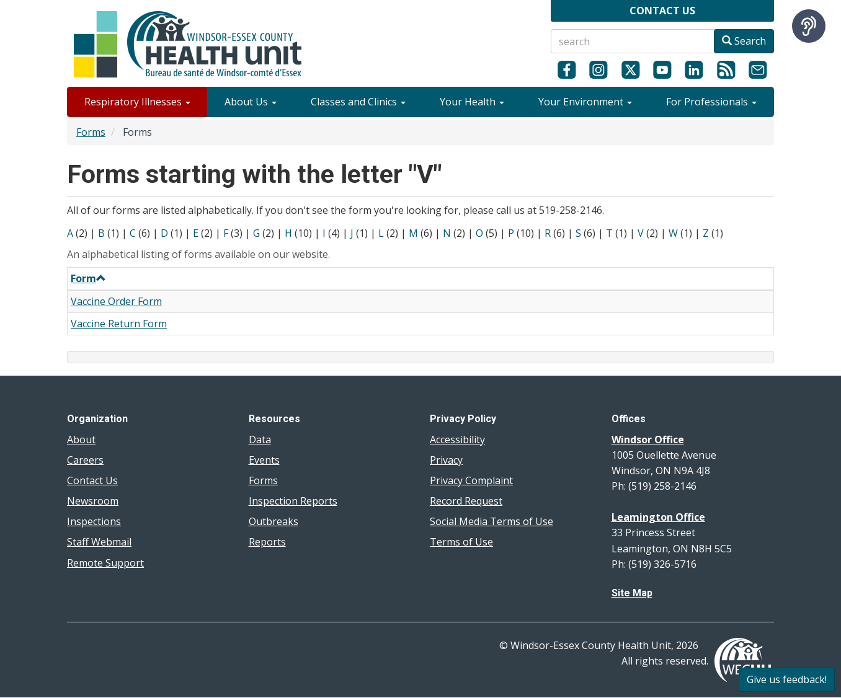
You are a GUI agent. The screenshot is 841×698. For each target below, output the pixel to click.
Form (88, 278)
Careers (85, 460)
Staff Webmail (99, 542)
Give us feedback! (787, 679)
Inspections (94, 521)
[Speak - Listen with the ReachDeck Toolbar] (808, 26)
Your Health (472, 101)
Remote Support (105, 563)
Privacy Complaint (471, 480)
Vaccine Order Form (116, 301)
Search (744, 41)
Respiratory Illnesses (137, 101)
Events (264, 460)
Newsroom (92, 501)
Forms (90, 132)
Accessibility (457, 439)
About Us (251, 101)
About (81, 439)
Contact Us (92, 480)
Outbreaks (273, 521)
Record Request (466, 501)
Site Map (632, 593)
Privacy (446, 460)
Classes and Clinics (358, 101)
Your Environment (585, 101)
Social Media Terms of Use (491, 521)
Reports (267, 542)
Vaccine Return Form (119, 323)
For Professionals (711, 101)
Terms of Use (461, 542)
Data (260, 439)
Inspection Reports (293, 501)
